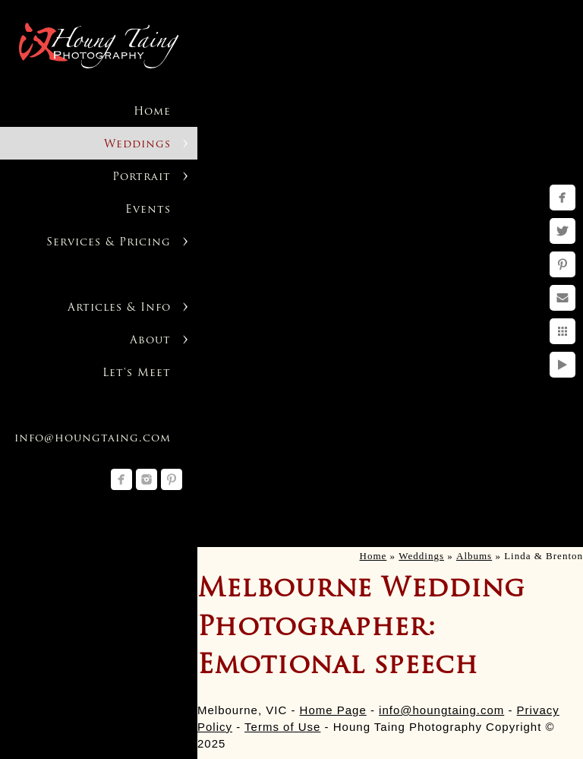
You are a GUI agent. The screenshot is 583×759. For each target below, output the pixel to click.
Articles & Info (119, 308)
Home (152, 112)
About (150, 340)
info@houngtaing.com (441, 710)
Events (148, 210)
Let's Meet (136, 373)
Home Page (333, 710)
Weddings (137, 144)
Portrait (141, 177)
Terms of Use (282, 726)
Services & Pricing (108, 242)
